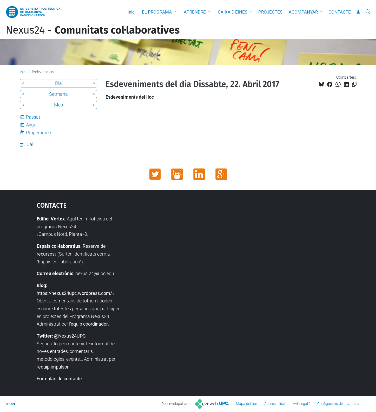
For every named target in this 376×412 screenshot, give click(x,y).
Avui (30, 125)
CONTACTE (339, 12)
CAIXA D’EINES (232, 12)
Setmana (58, 94)
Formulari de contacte (59, 378)
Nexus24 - (93, 30)
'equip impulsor (53, 367)
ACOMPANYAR (303, 12)
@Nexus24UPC (70, 336)
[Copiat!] (354, 84)
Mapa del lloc (246, 404)
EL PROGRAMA (157, 12)
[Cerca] (368, 12)
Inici (132, 12)
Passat (33, 117)
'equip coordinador (89, 324)
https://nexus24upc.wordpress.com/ (74, 293)
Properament (39, 132)
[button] (176, 12)
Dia (58, 83)
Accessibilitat (275, 404)
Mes (58, 104)
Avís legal (300, 404)
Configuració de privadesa (338, 404)
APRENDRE (195, 12)
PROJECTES (270, 12)
